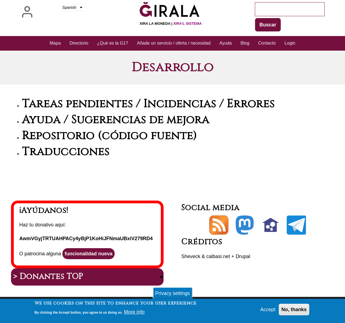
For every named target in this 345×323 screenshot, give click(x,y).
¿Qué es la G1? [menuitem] (112, 43)
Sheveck (190, 256)
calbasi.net (218, 256)
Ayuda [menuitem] (225, 43)
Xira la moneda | (171, 23)
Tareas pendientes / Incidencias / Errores (148, 104)
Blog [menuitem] (245, 43)
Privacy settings (172, 294)
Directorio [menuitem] (79, 43)
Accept (267, 311)
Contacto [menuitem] (267, 43)
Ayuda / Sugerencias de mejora (115, 120)
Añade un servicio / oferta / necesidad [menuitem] (174, 43)
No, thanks (294, 311)
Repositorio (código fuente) (109, 135)
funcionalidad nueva (88, 253)
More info (134, 313)
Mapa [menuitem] (55, 43)
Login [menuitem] (290, 43)
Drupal (243, 256)
